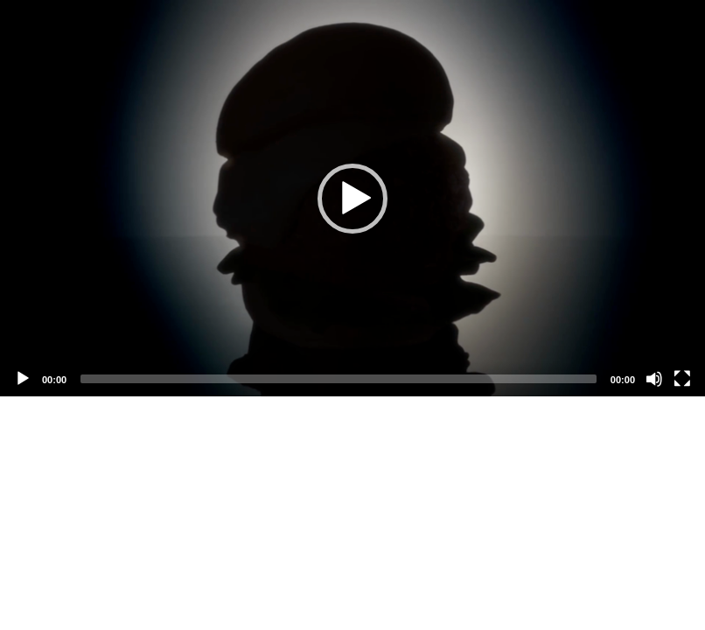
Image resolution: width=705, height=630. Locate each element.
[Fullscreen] (682, 379)
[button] (352, 199)
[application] (352, 198)
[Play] (22, 379)
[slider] (338, 378)
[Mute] (654, 379)
